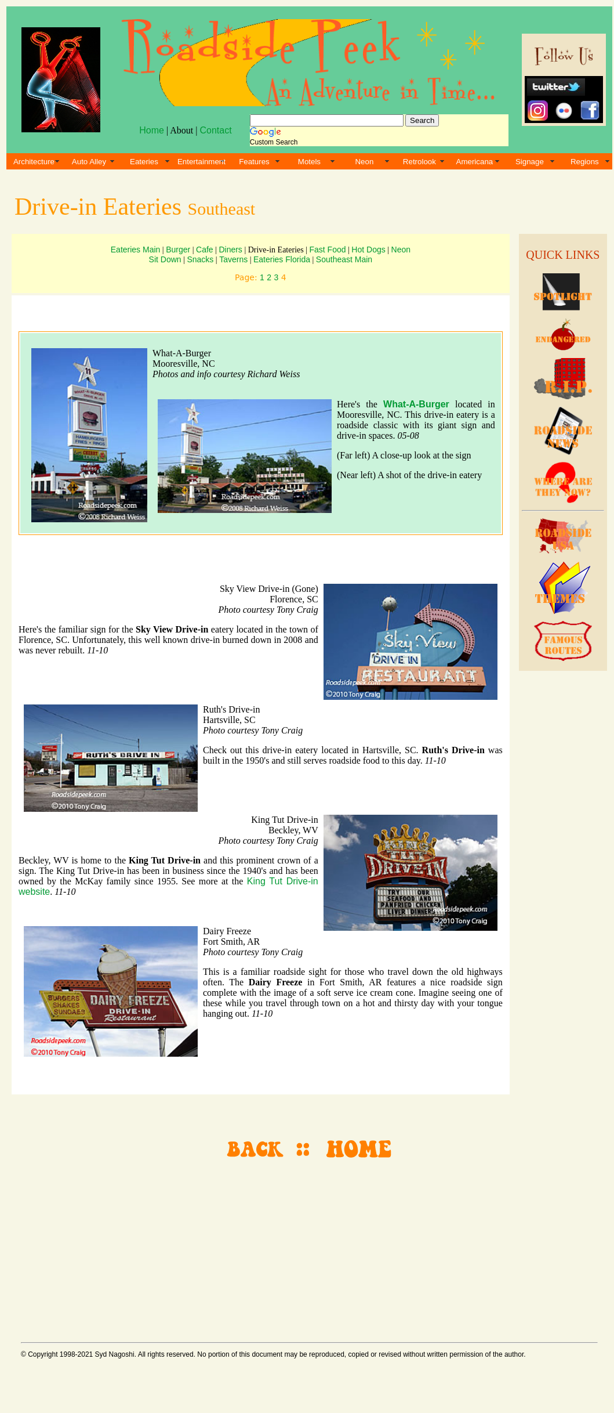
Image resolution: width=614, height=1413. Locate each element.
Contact (215, 130)
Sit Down (165, 259)
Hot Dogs (368, 249)
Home (151, 130)
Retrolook (419, 161)
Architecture (34, 161)
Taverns (233, 259)
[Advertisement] (561, 853)
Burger (178, 249)
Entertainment (201, 161)
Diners (230, 249)
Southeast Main (344, 259)
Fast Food (328, 249)
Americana (474, 161)
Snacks (200, 259)
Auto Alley (89, 161)
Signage (529, 161)
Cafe (204, 249)
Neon (364, 161)
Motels (309, 161)
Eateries (144, 161)
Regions (585, 161)
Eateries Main (136, 249)
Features (254, 161)
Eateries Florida (281, 259)
